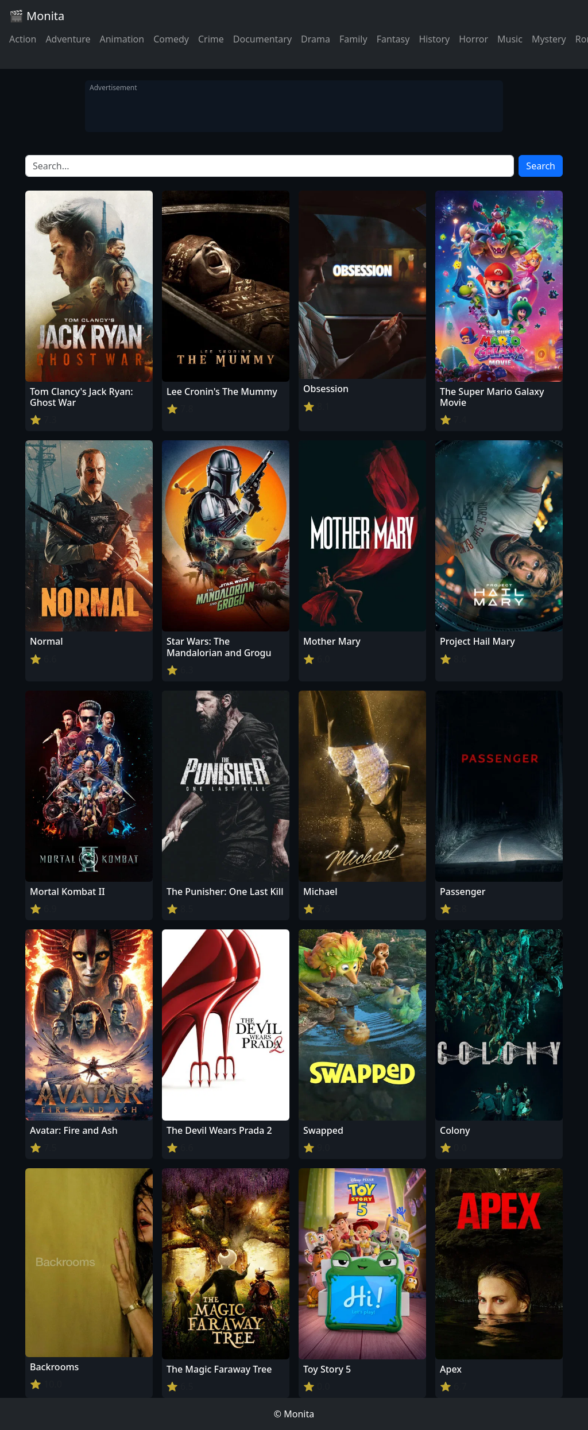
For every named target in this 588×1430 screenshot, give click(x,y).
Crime (211, 39)
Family (353, 39)
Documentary (262, 39)
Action (22, 39)
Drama (315, 39)
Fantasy (393, 39)
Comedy (171, 39)
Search (540, 166)
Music (510, 39)
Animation (121, 39)
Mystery (549, 39)
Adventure (67, 39)
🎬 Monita (36, 16)
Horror (473, 39)
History (434, 39)
